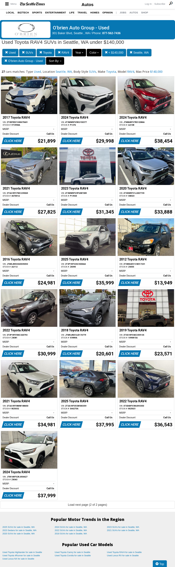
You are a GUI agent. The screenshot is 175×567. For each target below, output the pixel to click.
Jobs (123, 12)
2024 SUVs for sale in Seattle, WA (71, 527)
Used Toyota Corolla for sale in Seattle (73, 555)
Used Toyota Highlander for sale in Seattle (22, 552)
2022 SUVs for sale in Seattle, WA (71, 530)
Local (10, 12)
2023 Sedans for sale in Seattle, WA (19, 530)
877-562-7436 (111, 33)
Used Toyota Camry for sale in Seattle (72, 552)
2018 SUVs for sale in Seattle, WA (71, 533)
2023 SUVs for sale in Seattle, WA (123, 527)
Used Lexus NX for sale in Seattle (18, 559)
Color (94, 52)
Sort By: (55, 61)
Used (10, 52)
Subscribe (159, 3)
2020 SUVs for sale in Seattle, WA (18, 533)
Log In (148, 3)
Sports (37, 12)
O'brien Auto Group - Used (23, 61)
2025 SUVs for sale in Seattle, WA (18, 527)
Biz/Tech (23, 12)
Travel (82, 12)
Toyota (45, 52)
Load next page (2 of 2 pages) (87, 504)
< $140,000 (114, 52)
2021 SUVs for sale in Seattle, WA (123, 530)
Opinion (107, 12)
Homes (94, 12)
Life (71, 12)
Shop (144, 12)
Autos (87, 4)
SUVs (27, 52)
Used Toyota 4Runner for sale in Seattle (21, 555)
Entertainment (55, 12)
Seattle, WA (139, 52)
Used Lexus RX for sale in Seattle (123, 555)
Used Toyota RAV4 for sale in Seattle (124, 552)
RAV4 (63, 52)
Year (79, 52)
